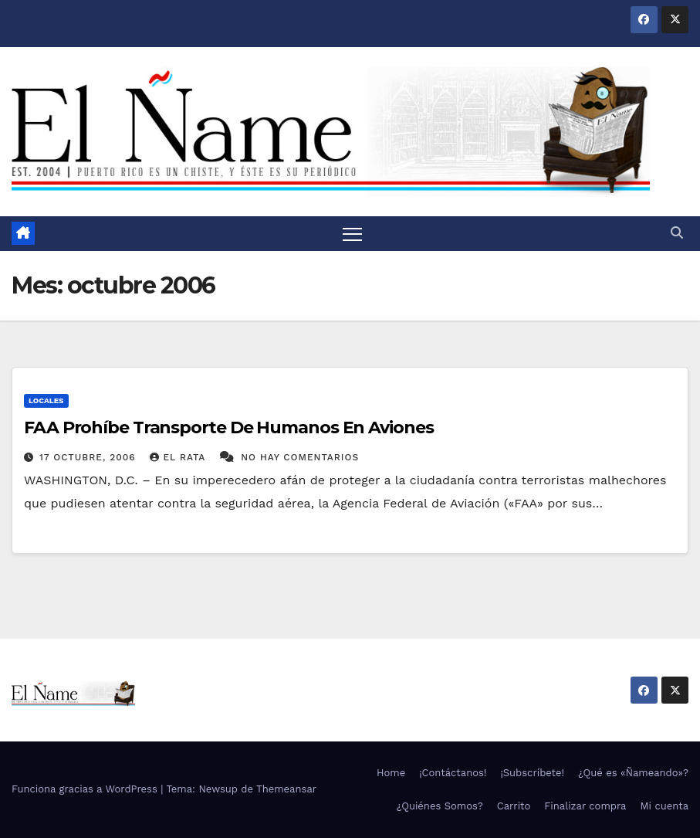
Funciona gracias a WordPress (86, 790)
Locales (46, 400)
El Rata (179, 457)
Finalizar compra (585, 806)
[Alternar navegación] (353, 234)
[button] (677, 233)
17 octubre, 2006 (89, 457)
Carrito (514, 806)
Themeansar (286, 790)
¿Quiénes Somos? (440, 806)
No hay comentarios (300, 457)
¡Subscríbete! (532, 773)
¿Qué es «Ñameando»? (633, 773)
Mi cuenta (664, 806)
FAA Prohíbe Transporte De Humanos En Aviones (229, 427)
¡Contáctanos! (452, 773)
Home (391, 773)
